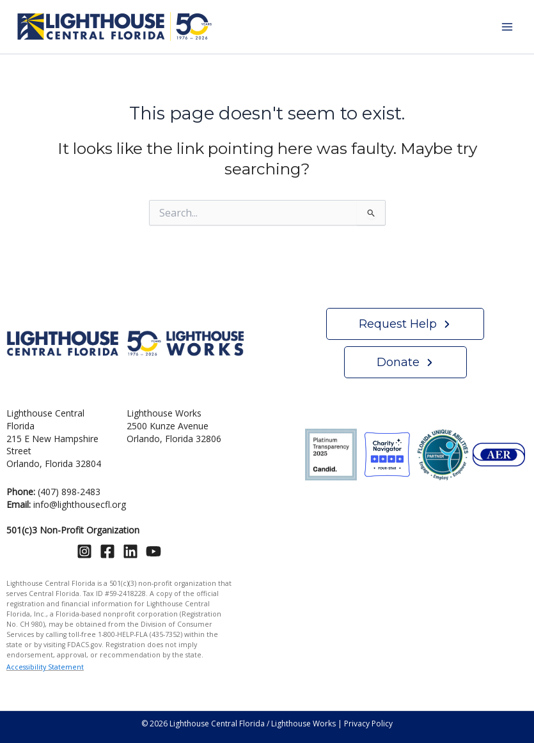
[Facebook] (107, 551)
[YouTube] (153, 551)
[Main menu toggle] (506, 27)
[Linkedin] (130, 551)
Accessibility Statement (45, 667)
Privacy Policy (368, 723)
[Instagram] (84, 551)
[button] (405, 324)
